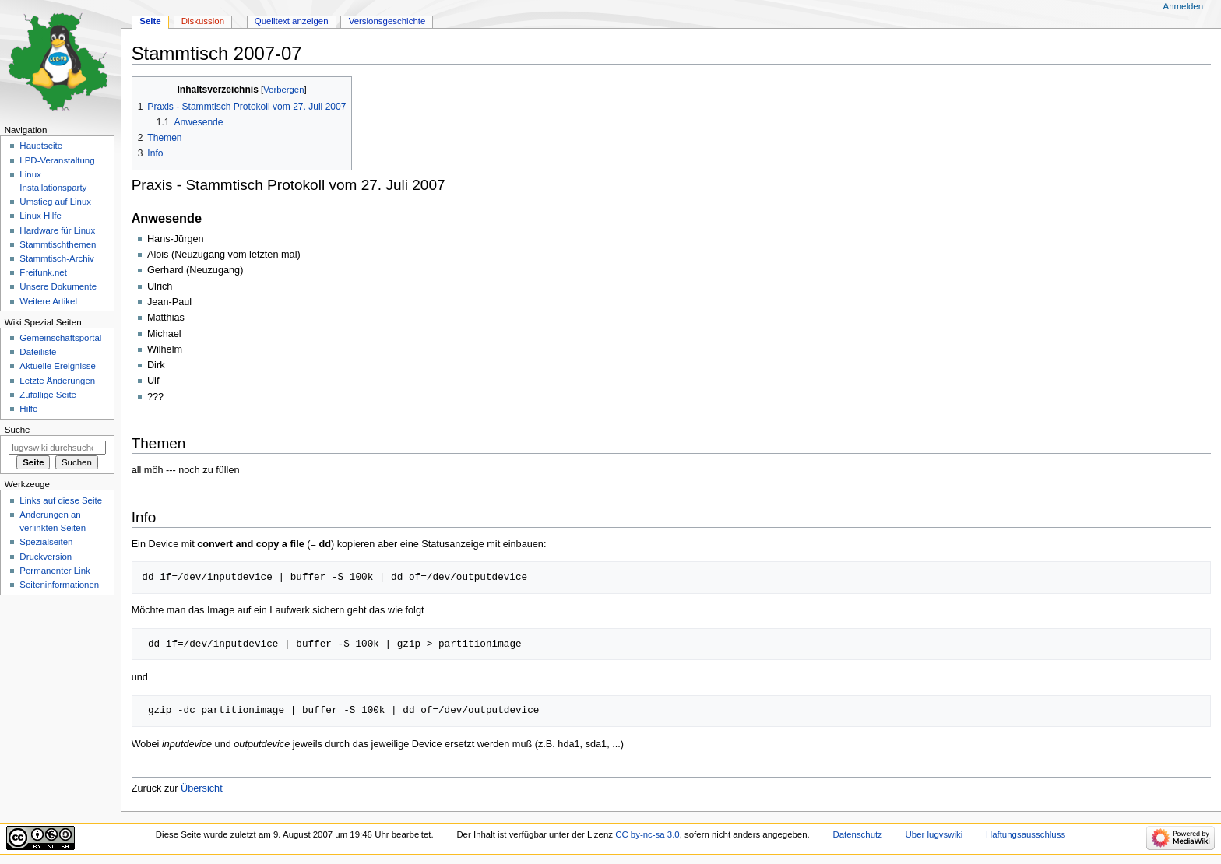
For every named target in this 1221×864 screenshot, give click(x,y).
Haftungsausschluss (1025, 834)
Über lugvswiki (934, 834)
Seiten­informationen (59, 584)
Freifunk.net (42, 272)
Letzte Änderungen (57, 380)
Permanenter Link (54, 570)
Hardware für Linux (57, 230)
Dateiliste (37, 351)
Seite (149, 21)
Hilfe (28, 408)
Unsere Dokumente (58, 286)
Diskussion (202, 21)
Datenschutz (857, 834)
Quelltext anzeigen (292, 21)
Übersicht (202, 788)
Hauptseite (40, 145)
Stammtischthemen (57, 244)
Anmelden (1183, 6)
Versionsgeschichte (387, 21)
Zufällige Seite (47, 394)
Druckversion (45, 556)
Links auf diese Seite (60, 500)
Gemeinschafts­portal (60, 337)
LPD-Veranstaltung (56, 160)
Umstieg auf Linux (55, 201)
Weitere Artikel (48, 301)
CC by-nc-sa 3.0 (647, 834)
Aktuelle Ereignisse (57, 366)
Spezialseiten (45, 541)
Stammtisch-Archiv (56, 258)
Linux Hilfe (40, 215)
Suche (17, 429)
